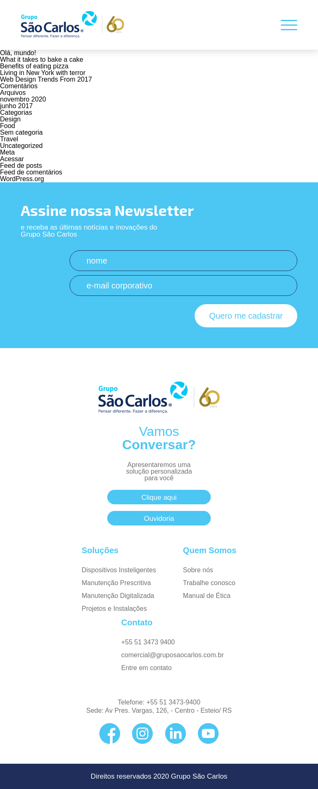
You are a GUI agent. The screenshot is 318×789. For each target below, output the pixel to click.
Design (10, 119)
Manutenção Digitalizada (118, 595)
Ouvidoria (159, 519)
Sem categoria (21, 132)
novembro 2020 (23, 99)
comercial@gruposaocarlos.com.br (172, 654)
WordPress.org (22, 178)
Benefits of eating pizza (34, 66)
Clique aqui (158, 497)
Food (7, 125)
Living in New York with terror (42, 72)
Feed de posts (21, 165)
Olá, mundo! (18, 52)
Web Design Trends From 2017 (46, 79)
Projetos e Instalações (114, 608)
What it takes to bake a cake (41, 59)
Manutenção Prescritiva (116, 582)
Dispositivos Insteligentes (119, 570)
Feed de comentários (31, 172)
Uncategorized (21, 145)
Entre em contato (146, 667)
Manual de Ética (207, 595)
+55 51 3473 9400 (148, 642)
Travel (9, 139)
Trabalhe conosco (209, 582)
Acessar (12, 158)
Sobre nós (198, 570)
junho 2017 (16, 105)
